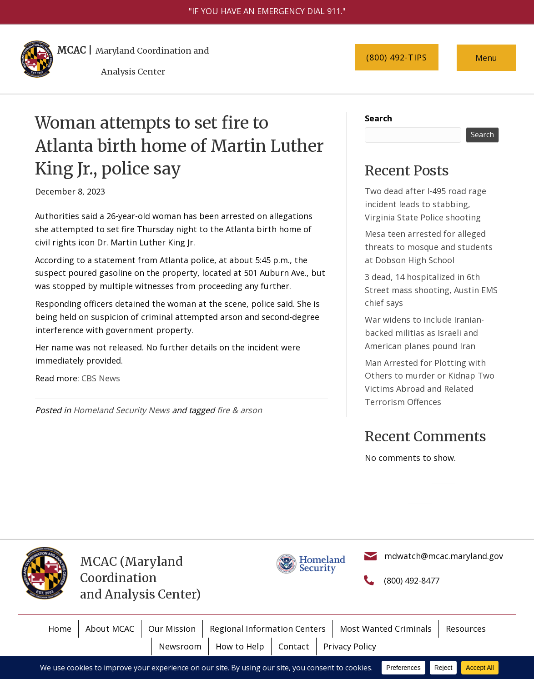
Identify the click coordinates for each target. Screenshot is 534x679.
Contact (293, 646)
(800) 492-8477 (411, 580)
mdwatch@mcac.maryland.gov (443, 555)
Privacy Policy (349, 646)
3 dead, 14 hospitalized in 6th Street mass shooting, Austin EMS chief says (431, 290)
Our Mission (172, 628)
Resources (466, 628)
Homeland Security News (121, 409)
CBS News (100, 378)
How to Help (240, 646)
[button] (396, 57)
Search (378, 118)
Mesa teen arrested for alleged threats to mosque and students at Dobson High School (429, 246)
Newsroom (180, 646)
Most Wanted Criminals (386, 628)
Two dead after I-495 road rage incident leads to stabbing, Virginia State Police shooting (425, 204)
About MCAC (110, 628)
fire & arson (239, 409)
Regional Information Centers (268, 628)
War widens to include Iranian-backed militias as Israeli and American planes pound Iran (424, 332)
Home (59, 628)
